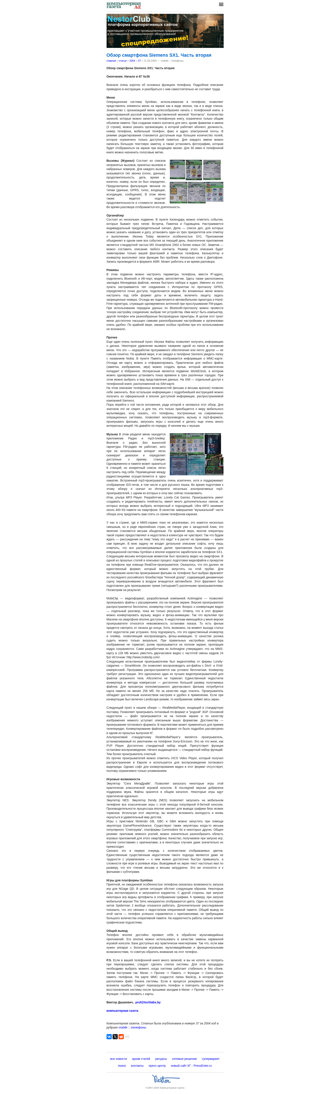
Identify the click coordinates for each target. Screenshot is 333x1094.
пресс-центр (157, 1065)
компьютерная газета (123, 1010)
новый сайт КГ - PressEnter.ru (191, 1065)
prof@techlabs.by (148, 1002)
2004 (132, 60)
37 (139, 60)
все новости (118, 1058)
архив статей (141, 1058)
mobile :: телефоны (132, 1027)
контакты (137, 1065)
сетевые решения (184, 1058)
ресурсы (161, 1058)
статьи (123, 60)
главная (111, 60)
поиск (122, 1065)
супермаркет (211, 1058)
